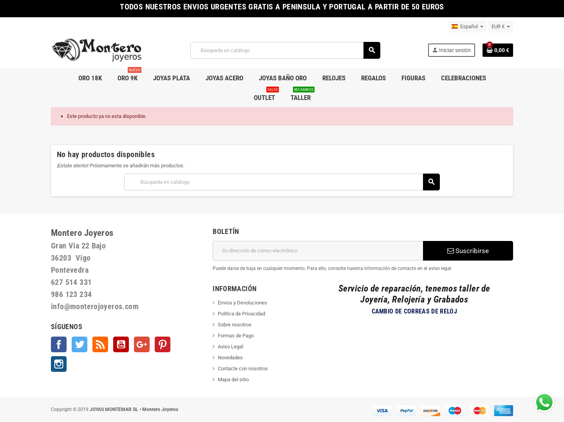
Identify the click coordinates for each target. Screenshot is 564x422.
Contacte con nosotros (243, 368)
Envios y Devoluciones (242, 303)
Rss (100, 344)
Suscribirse (468, 251)
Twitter (79, 344)
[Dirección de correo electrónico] (318, 251)
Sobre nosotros (234, 325)
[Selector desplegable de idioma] (467, 27)
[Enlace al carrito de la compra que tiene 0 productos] (498, 50)
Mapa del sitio (233, 379)
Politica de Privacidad (241, 314)
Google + (142, 344)
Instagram (59, 364)
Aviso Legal (230, 347)
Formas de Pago (236, 336)
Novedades (230, 357)
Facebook (59, 344)
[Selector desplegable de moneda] (500, 27)
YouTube (121, 344)
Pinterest (162, 344)
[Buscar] (285, 50)
